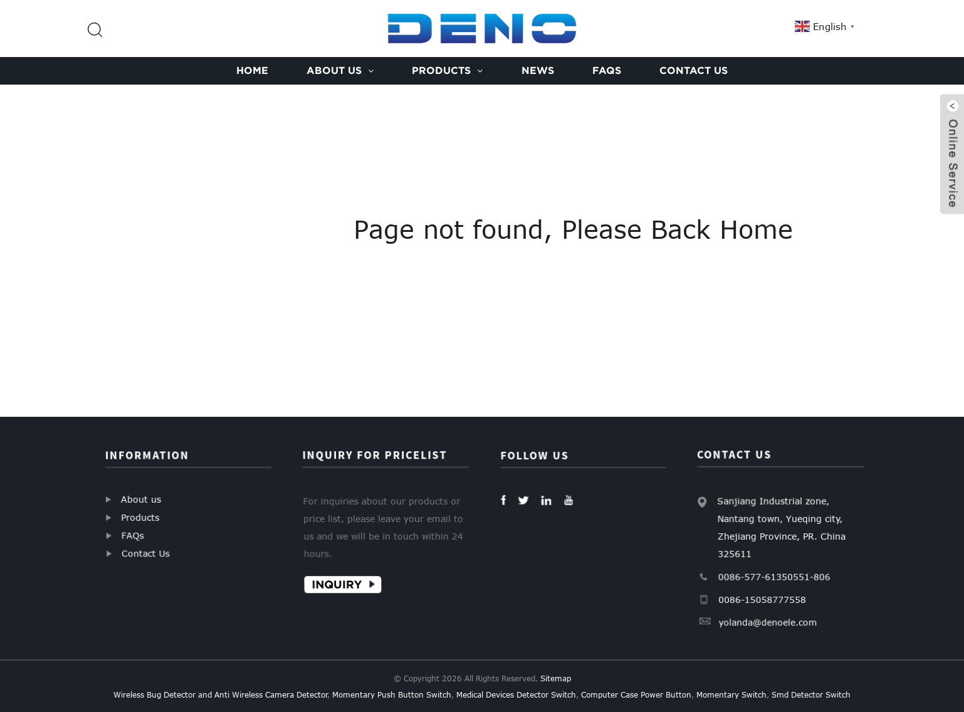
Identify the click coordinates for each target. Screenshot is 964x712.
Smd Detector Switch (811, 694)
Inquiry (338, 583)
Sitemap (555, 678)
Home (252, 70)
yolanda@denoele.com (768, 620)
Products (447, 70)
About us (340, 70)
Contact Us (693, 70)
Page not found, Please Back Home (573, 229)
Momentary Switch (731, 694)
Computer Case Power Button (636, 694)
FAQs (606, 70)
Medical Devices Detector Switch (516, 694)
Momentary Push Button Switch (391, 694)
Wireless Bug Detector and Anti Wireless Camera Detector (220, 694)
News (537, 70)
